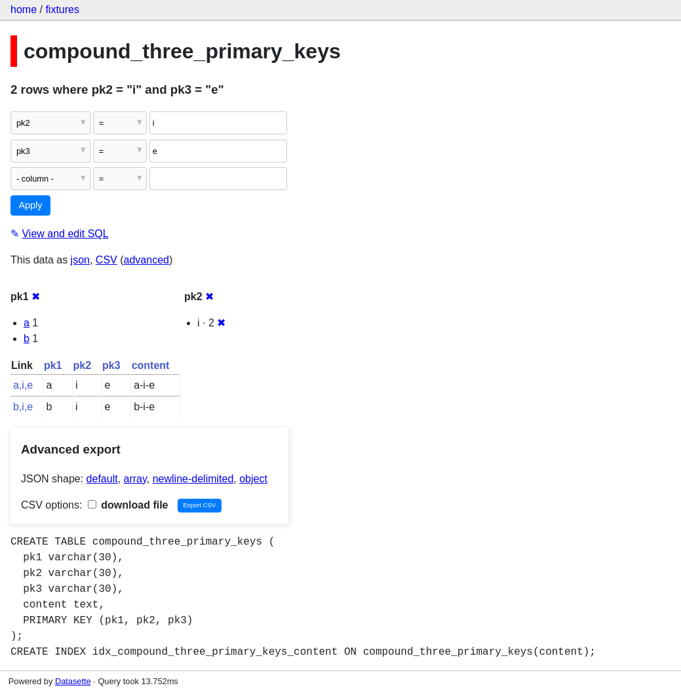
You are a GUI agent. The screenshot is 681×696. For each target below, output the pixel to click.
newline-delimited (193, 478)
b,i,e (23, 406)
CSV (106, 259)
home (23, 9)
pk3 (111, 365)
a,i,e (23, 385)
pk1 (53, 365)
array (135, 478)
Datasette (73, 681)
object (253, 478)
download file (128, 505)
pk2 (82, 365)
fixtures (62, 9)
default (102, 478)
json (80, 259)
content (151, 365)
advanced (146, 259)
